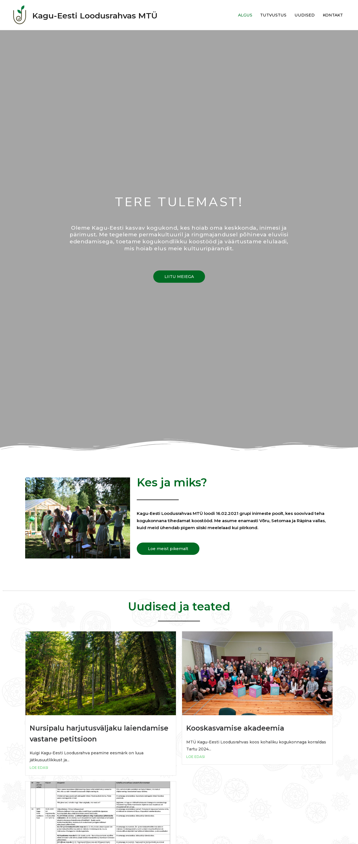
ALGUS (240, 15)
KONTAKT (332, 15)
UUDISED (301, 15)
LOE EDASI (39, 767)
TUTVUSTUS (269, 15)
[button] (179, 276)
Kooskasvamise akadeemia (244, 727)
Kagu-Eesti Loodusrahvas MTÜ (109, 15)
